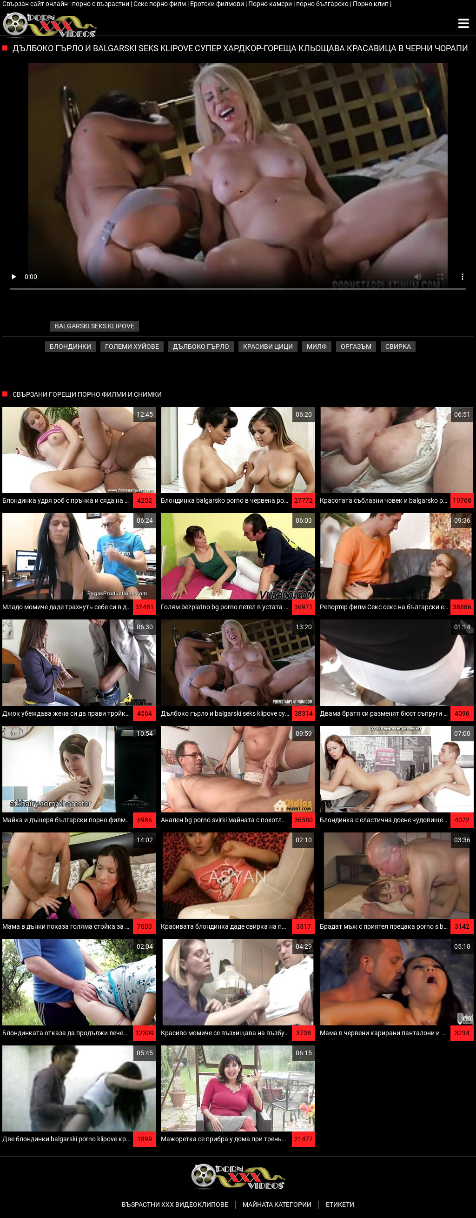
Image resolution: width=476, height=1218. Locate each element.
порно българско (323, 3)
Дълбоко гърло (201, 346)
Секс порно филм (160, 3)
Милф (317, 346)
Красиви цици (268, 346)
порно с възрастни (101, 3)
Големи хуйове (132, 346)
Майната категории (277, 1204)
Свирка (398, 346)
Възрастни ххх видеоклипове (175, 1204)
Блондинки (70, 346)
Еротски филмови (217, 3)
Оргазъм (356, 346)
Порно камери (270, 3)
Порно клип (371, 3)
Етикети (340, 1204)
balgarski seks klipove (94, 326)
